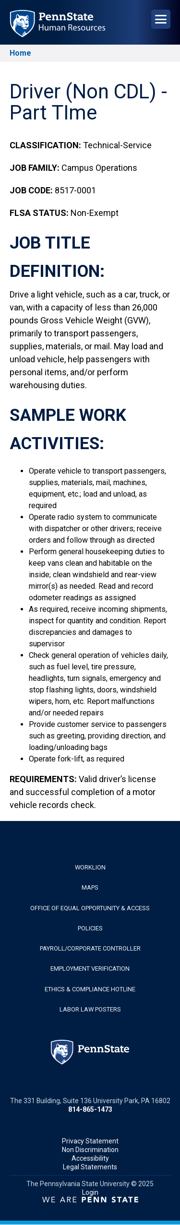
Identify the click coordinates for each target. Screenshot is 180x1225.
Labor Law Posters (90, 1009)
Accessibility (90, 1158)
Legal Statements (90, 1167)
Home (20, 53)
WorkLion (90, 867)
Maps (90, 887)
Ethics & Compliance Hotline (90, 989)
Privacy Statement (90, 1141)
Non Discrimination (90, 1150)
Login (90, 1192)
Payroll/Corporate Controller (90, 948)
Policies (90, 928)
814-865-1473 (90, 1109)
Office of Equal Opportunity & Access (90, 908)
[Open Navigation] (160, 19)
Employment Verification (90, 968)
